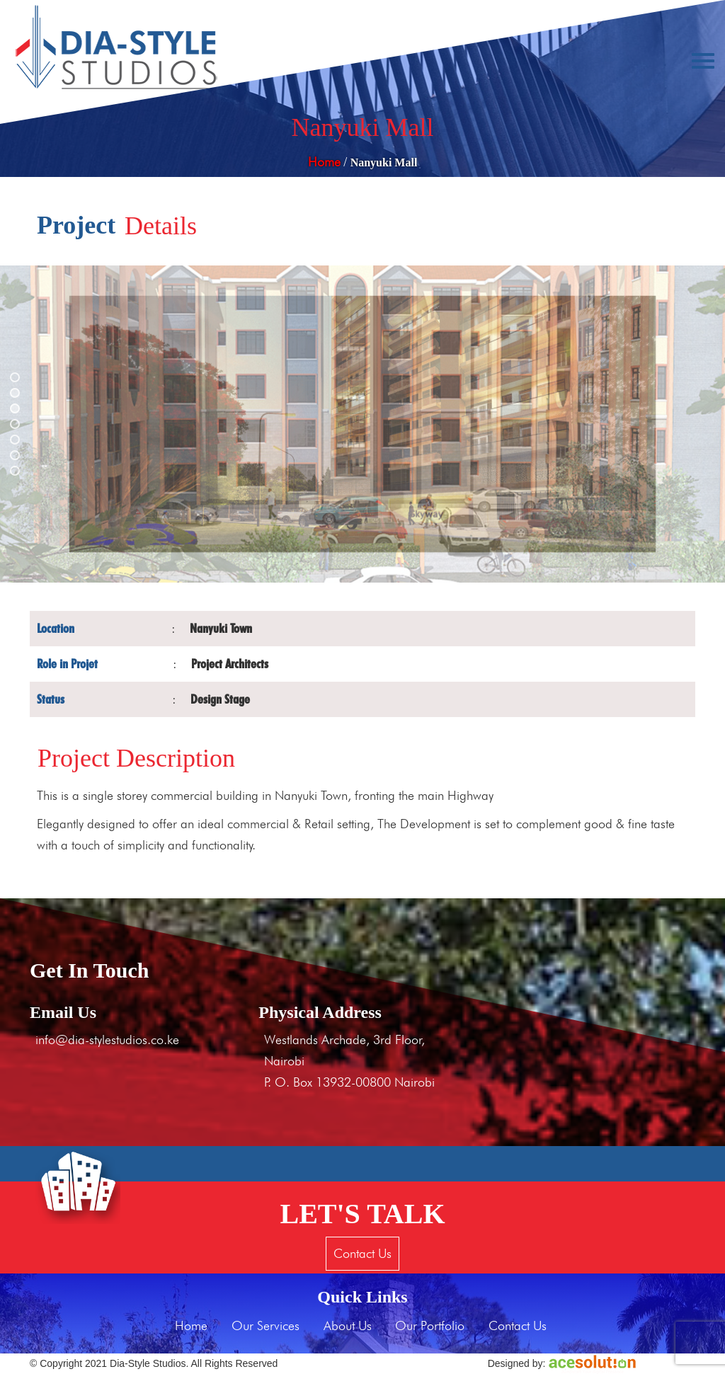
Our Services (265, 1325)
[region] (362, 424)
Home (324, 161)
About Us (348, 1325)
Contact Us (362, 1253)
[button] (15, 377)
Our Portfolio (429, 1325)
